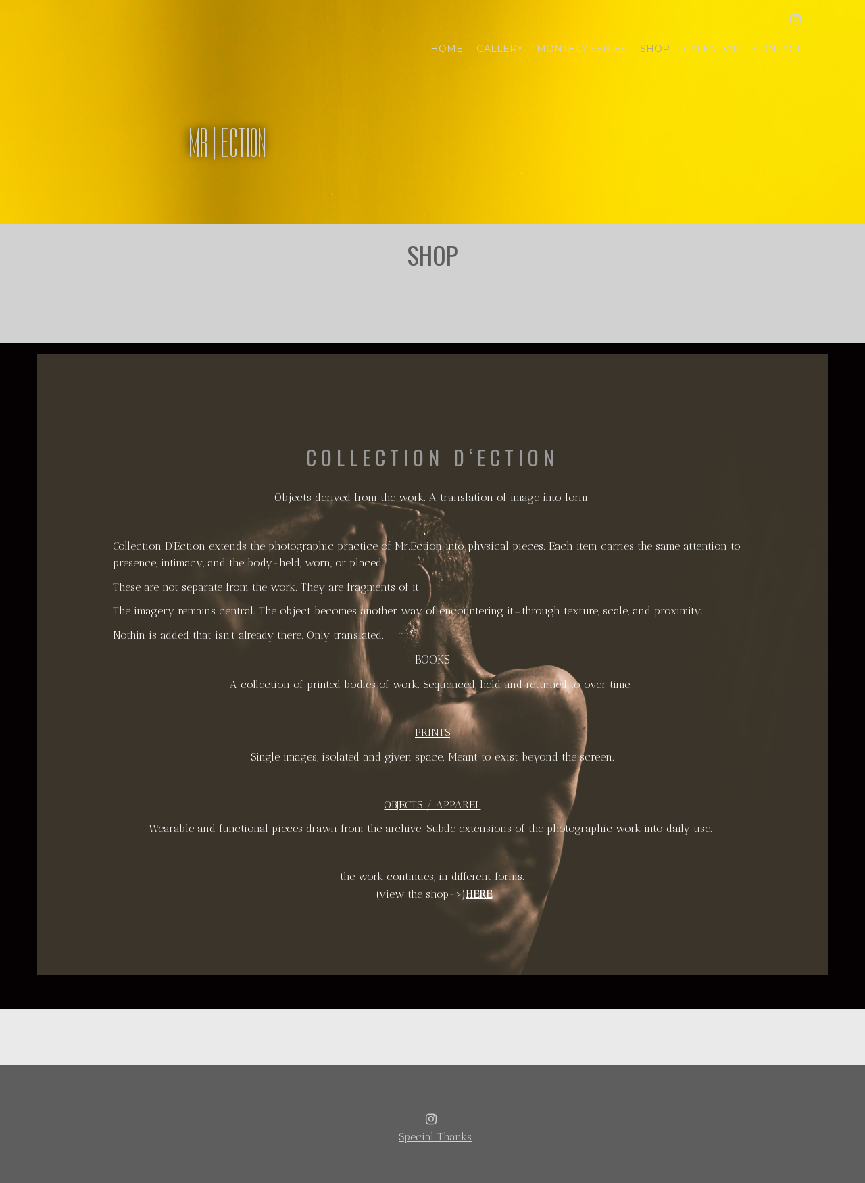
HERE (479, 894)
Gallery (499, 49)
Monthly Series (581, 49)
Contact (777, 49)
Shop (655, 49)
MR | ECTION (227, 143)
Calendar (711, 49)
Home (446, 49)
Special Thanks (435, 1136)
